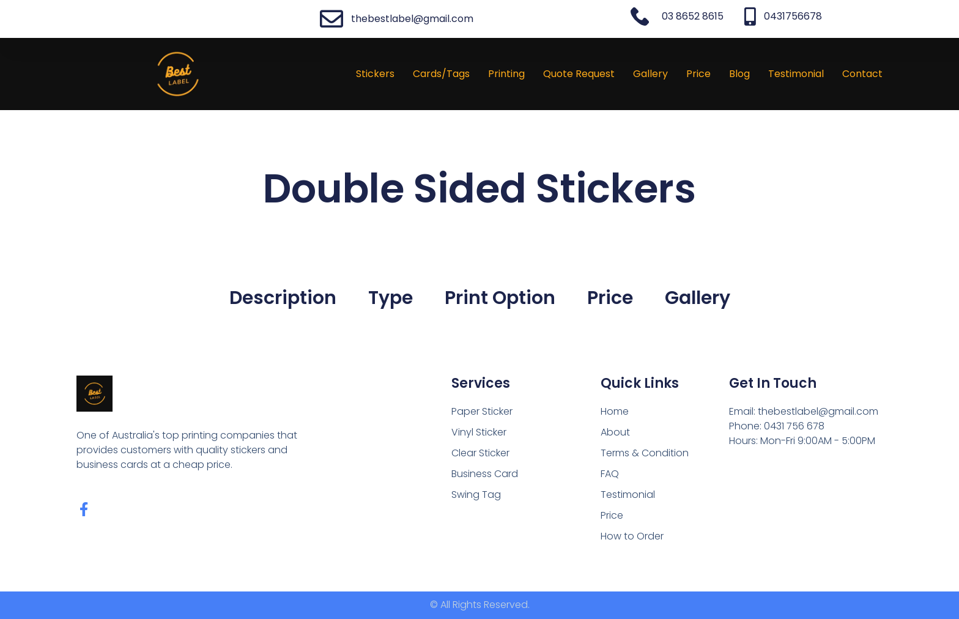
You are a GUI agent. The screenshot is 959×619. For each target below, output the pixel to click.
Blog (739, 74)
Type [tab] (390, 298)
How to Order (632, 536)
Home (615, 411)
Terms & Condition (645, 453)
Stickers (375, 74)
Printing (506, 74)
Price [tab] (610, 298)
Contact (862, 74)
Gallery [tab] (697, 298)
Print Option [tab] (500, 298)
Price (698, 74)
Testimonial (796, 74)
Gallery (650, 74)
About (615, 432)
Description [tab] (282, 298)
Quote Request (579, 74)
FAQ (610, 474)
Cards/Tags (441, 74)
